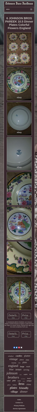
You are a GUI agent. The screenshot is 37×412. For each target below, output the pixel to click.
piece (22, 360)
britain (18, 369)
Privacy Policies (19, 405)
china (28, 384)
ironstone (14, 363)
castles (19, 355)
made (28, 366)
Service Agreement (19, 408)
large (22, 366)
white (20, 374)
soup (24, 381)
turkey (15, 385)
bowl (30, 374)
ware (19, 381)
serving (26, 370)
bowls (29, 378)
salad (8, 381)
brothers (13, 377)
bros (21, 384)
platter (27, 355)
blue (11, 369)
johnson (12, 373)
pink (14, 381)
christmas (23, 378)
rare (19, 363)
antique (29, 381)
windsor (11, 356)
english (25, 374)
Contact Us (19, 402)
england (13, 366)
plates (13, 387)
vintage (13, 359)
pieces (9, 385)
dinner (24, 391)
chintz (27, 360)
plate (24, 362)
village (14, 391)
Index (19, 399)
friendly (24, 387)
